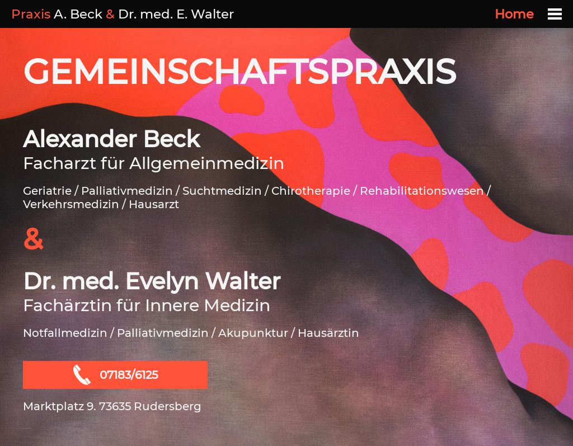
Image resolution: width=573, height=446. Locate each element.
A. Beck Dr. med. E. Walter (122, 14)
